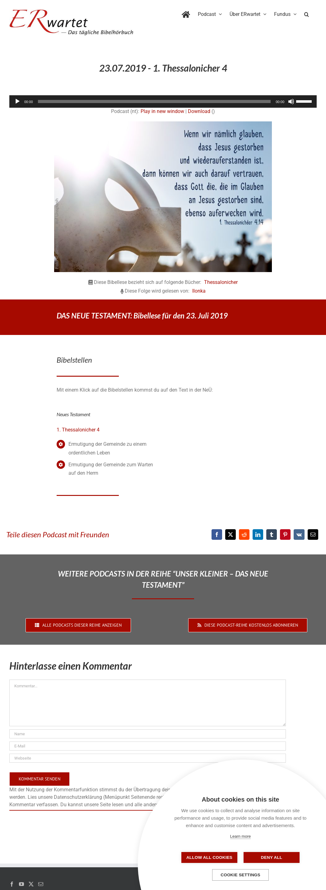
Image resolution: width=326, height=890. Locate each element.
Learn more (240, 836)
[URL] (147, 758)
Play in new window (162, 111)
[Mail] (40, 884)
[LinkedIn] (258, 534)
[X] (230, 534)
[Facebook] (217, 534)
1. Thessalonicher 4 (78, 430)
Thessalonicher (221, 282)
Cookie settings (240, 875)
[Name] (147, 733)
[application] (163, 101)
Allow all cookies (209, 857)
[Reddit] (244, 534)
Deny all (271, 857)
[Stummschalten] (291, 101)
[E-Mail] (313, 534)
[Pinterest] (285, 534)
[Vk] (299, 534)
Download (199, 111)
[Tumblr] (271, 534)
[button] (306, 13)
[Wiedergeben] (17, 101)
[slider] (154, 101)
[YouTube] (21, 884)
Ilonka (199, 291)
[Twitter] (31, 884)
